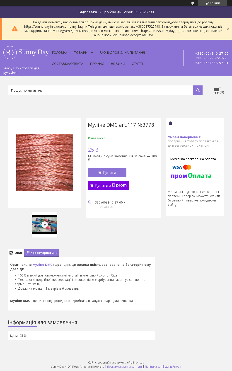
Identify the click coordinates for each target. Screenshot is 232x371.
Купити (109, 172)
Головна (59, 52)
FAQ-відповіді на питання (122, 52)
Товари (80, 52)
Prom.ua (138, 362)
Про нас (97, 63)
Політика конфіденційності (163, 367)
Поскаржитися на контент (124, 367)
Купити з (111, 185)
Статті (137, 63)
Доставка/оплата (67, 63)
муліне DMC (42, 264)
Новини (118, 63)
